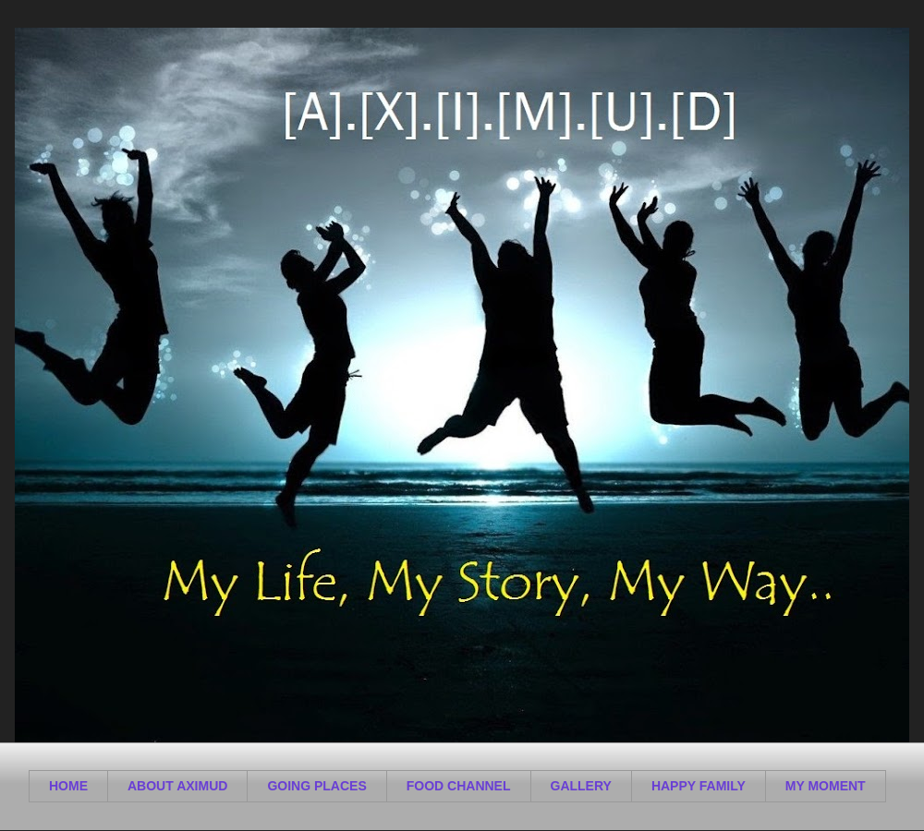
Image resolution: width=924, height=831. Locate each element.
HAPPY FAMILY (698, 785)
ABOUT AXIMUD (177, 785)
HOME (68, 785)
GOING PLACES (316, 785)
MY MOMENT (825, 785)
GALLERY (581, 785)
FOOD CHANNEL (459, 785)
